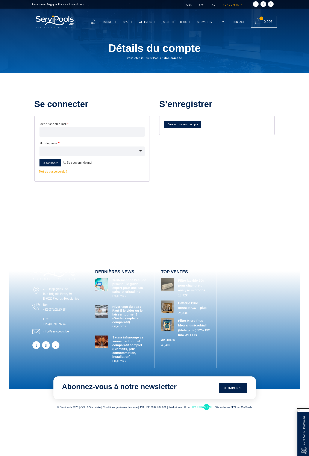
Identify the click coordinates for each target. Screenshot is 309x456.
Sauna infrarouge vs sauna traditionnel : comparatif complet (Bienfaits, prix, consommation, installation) (132, 346)
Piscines (109, 22)
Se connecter (50, 163)
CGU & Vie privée (90, 407)
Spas (127, 22)
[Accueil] (54, 21)
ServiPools (153, 58)
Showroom (204, 22)
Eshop (168, 22)
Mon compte (231, 5)
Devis (222, 22)
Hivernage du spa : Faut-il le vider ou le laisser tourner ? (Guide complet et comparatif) (132, 314)
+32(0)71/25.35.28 (62, 314)
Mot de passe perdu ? (53, 171)
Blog (185, 22)
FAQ (212, 4)
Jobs (188, 4)
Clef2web (246, 407)
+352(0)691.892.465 (63, 329)
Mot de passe (49, 143)
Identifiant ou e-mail (54, 124)
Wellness (147, 22)
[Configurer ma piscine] (304, 450)
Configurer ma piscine (304, 430)
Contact (238, 22)
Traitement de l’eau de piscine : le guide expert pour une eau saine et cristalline (132, 285)
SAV (201, 4)
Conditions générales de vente (120, 407)
